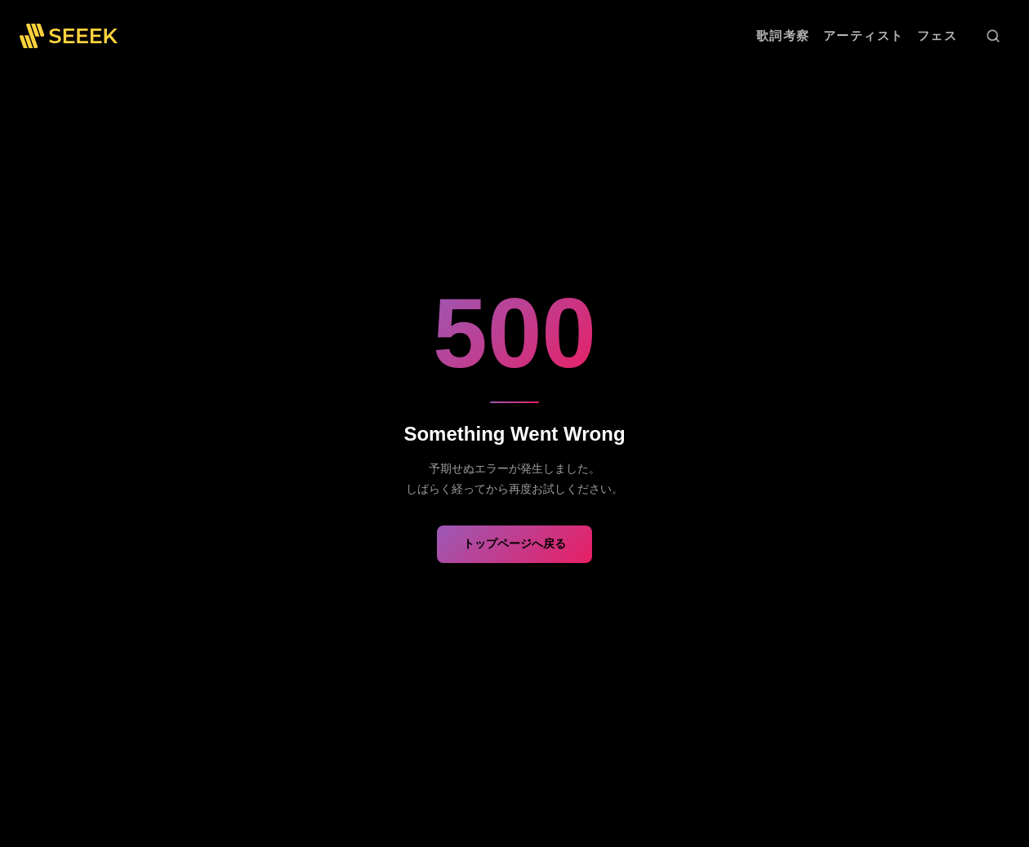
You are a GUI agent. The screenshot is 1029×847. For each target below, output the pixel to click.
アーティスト (863, 35)
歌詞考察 (783, 35)
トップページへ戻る (514, 543)
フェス (937, 35)
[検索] (993, 36)
